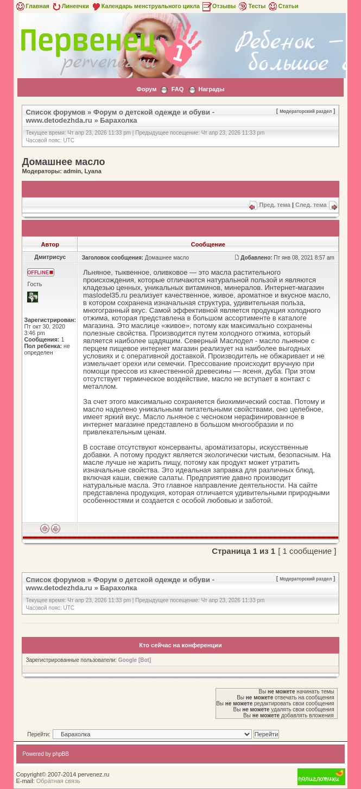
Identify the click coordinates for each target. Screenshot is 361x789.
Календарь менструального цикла (145, 6)
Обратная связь (58, 781)
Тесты (251, 6)
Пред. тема (274, 204)
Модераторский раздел (306, 111)
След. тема (311, 204)
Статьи (282, 6)
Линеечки (70, 6)
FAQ (178, 89)
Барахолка (118, 120)
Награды (212, 89)
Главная (32, 6)
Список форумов (55, 112)
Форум (147, 89)
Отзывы (218, 6)
